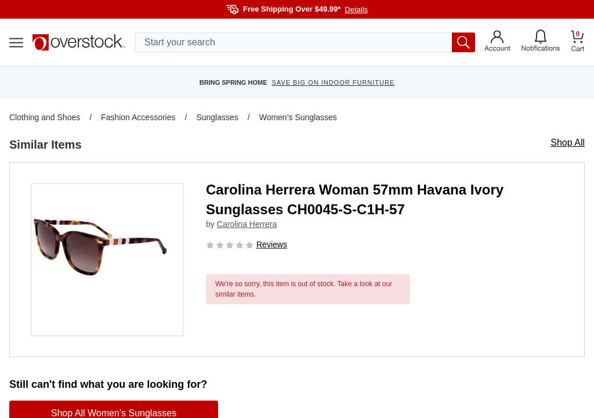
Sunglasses (217, 117)
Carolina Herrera (247, 224)
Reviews (271, 244)
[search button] (463, 42)
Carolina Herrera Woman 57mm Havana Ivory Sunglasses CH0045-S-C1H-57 (355, 199)
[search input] (305, 42)
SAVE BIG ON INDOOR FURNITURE (332, 82)
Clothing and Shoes (44, 117)
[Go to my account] (497, 42)
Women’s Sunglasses (298, 117)
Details (356, 9)
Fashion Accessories (138, 117)
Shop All (567, 142)
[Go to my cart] (578, 42)
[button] (107, 259)
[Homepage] (78, 42)
